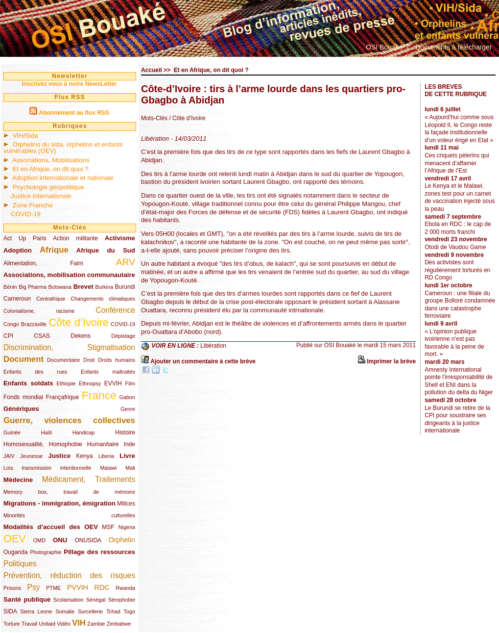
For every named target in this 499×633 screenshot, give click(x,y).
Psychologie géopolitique (48, 187)
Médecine (18, 479)
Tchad (113, 611)
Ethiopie (65, 383)
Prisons (12, 588)
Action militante (75, 238)
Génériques (21, 408)
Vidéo (63, 624)
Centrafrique (50, 299)
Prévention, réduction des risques (69, 575)
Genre (127, 409)
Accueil (151, 70)
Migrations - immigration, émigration (59, 503)
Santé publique (26, 599)
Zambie (96, 624)
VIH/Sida (25, 135)
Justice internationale (41, 196)
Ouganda (15, 552)
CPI (8, 335)
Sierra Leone (36, 611)
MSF (108, 527)
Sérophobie (121, 600)
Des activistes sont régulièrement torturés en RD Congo (457, 270)
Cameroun (17, 298)
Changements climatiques (103, 299)
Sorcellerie (90, 611)
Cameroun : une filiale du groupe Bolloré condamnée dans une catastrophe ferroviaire (460, 305)
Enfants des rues (35, 372)
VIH (79, 623)
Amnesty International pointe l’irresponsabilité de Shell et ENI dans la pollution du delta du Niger (459, 381)
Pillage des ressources (99, 552)
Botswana (59, 287)
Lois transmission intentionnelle (47, 468)
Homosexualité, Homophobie (42, 444)
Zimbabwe (119, 624)
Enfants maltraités (108, 372)
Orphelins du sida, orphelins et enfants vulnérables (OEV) (63, 147)
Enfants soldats (28, 383)
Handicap (83, 432)
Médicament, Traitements (88, 479)
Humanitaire (103, 444)
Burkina (104, 287)
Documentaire (63, 360)
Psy (33, 587)
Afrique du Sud (105, 250)
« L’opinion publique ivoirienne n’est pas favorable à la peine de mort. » (454, 343)
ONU (60, 540)
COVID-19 (26, 214)
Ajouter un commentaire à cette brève (203, 361)
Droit (89, 360)
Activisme (120, 238)
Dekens (81, 335)
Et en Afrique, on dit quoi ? (51, 169)
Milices (126, 503)
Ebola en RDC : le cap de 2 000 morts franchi (458, 228)
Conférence (115, 310)
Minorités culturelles (69, 515)
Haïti (46, 432)
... (462, 58)
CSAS (42, 335)
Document (23, 359)
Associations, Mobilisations (51, 160)
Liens (374, 58)
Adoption (17, 250)
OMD (39, 540)
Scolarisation (68, 600)
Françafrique (62, 397)
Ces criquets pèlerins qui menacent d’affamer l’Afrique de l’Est (457, 163)
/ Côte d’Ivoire (187, 118)
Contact (400, 58)
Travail (29, 624)
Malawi (108, 468)
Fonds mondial (23, 397)
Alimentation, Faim (43, 263)
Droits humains (116, 360)
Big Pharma (33, 287)
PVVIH (77, 587)
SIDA (10, 611)
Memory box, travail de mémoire (69, 492)
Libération (213, 345)
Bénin (10, 287)
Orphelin (122, 540)
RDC (102, 587)
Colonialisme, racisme (38, 311)
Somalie (64, 611)
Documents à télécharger (453, 47)
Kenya (84, 456)
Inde (129, 444)
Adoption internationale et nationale (63, 177)
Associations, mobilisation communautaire (69, 275)
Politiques (20, 563)
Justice (59, 455)
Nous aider (436, 58)
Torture (11, 624)
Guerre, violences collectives (69, 420)
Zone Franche (33, 205)
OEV (14, 538)
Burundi (125, 286)
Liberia (106, 456)
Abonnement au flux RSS (74, 112)
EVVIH (113, 383)
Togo (129, 611)
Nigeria (127, 527)
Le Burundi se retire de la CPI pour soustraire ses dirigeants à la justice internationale (457, 419)
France (99, 395)
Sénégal (96, 600)
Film (130, 383)
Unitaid (47, 624)
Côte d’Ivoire (78, 322)
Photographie (45, 552)
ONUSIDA (87, 540)
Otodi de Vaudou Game (455, 247)
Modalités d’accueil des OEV (50, 527)
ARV (125, 262)
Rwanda (125, 588)
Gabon (127, 397)
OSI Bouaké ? (387, 47)
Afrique (54, 249)
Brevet (83, 286)
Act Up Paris (24, 238)
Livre (127, 455)
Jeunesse (31, 456)
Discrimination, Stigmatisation (69, 347)
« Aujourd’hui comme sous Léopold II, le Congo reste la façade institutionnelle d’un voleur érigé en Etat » (459, 129)
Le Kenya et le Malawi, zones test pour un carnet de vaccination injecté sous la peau (460, 197)
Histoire (125, 432)
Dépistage (123, 336)
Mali (130, 468)
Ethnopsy (90, 383)
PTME (53, 588)
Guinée (12, 432)
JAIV (9, 456)
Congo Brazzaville (25, 324)
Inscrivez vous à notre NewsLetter (69, 83)
